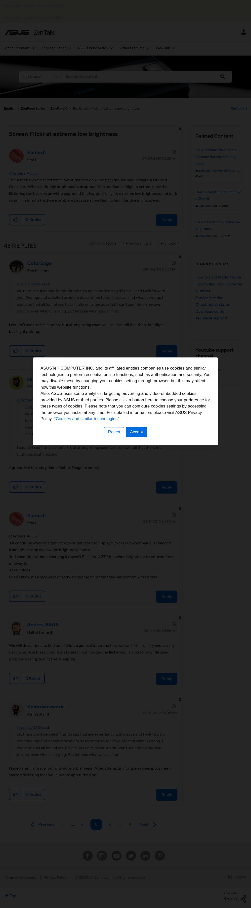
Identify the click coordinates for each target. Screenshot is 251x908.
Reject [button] (114, 484)
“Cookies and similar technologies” (140, 472)
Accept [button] (136, 484)
